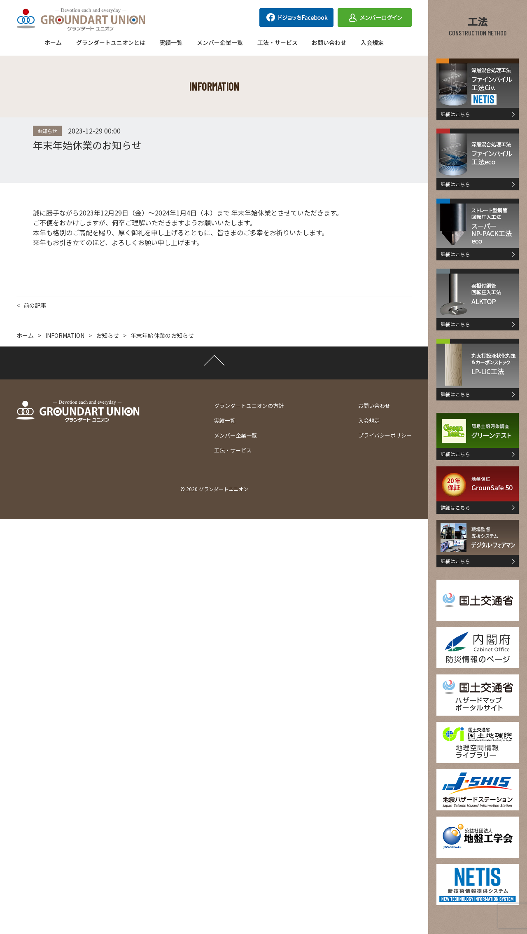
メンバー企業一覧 (220, 42)
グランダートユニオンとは (110, 42)
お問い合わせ (329, 42)
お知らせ (47, 130)
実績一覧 (170, 42)
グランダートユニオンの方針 (249, 406)
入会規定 (372, 42)
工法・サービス (277, 42)
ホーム (53, 42)
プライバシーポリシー (385, 435)
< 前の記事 (31, 305)
